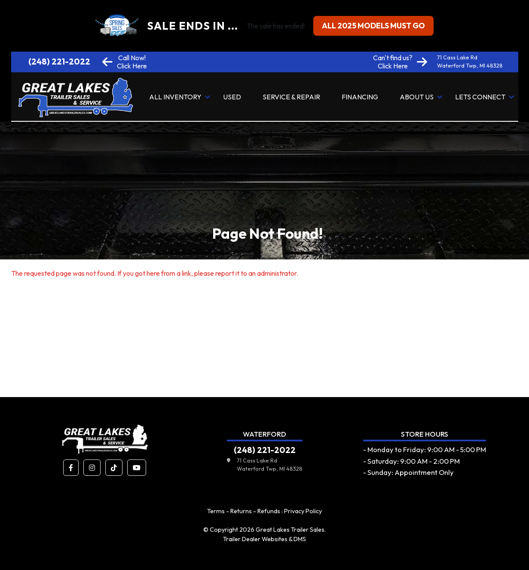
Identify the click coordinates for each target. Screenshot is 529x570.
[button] (71, 467)
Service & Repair (291, 96)
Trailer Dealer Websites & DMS (264, 539)
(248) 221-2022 (59, 61)
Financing (360, 96)
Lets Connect (480, 96)
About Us (417, 96)
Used (232, 96)
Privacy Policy (303, 511)
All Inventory (175, 96)
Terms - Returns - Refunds (243, 511)
